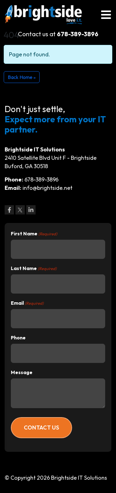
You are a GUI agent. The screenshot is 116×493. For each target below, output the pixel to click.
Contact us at (58, 34)
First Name (34, 233)
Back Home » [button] (22, 77)
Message (21, 372)
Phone (18, 337)
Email (27, 303)
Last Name (34, 268)
